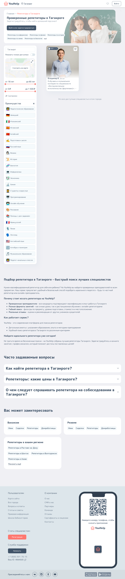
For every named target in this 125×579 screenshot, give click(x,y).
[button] (28, 3)
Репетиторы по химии (15, 38)
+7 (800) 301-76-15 (17, 556)
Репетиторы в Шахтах (18, 453)
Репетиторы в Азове (17, 459)
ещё (45, 38)
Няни (10, 428)
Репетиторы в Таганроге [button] (28, 13)
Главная (12, 13)
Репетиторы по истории (56, 35)
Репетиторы (32, 428)
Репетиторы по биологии (33, 38)
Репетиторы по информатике (18, 35)
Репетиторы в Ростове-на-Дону (23, 447)
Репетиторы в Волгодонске (44, 453)
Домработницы (48, 428)
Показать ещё (14, 464)
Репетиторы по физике (37, 35)
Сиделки (20, 428)
